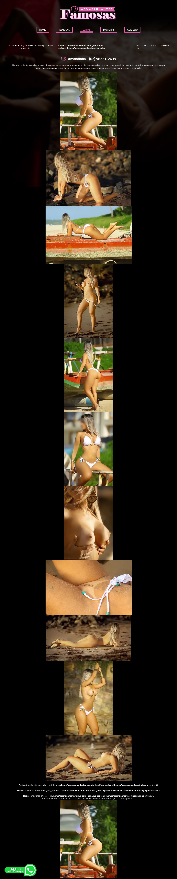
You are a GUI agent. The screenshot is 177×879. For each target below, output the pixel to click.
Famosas (64, 30)
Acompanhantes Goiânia (101, 798)
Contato (132, 30)
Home (42, 30)
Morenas (109, 30)
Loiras (86, 30)
